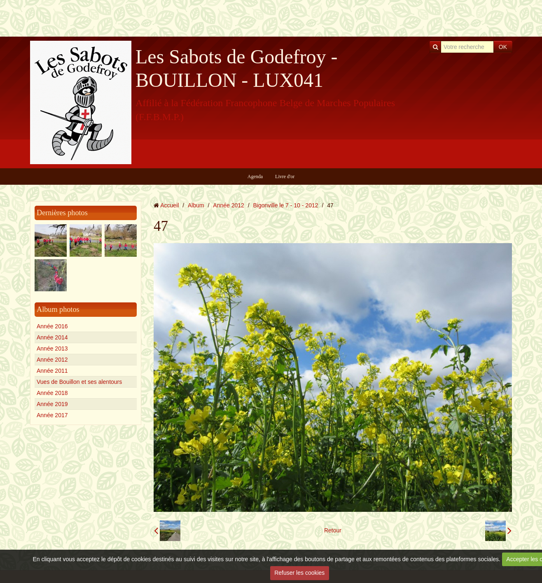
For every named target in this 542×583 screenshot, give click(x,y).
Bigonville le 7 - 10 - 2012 (285, 205)
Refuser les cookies (299, 572)
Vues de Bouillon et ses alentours (79, 382)
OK (503, 47)
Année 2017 (52, 415)
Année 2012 (52, 359)
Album (196, 205)
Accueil (169, 205)
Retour (332, 530)
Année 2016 (52, 326)
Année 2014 (52, 337)
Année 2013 (52, 348)
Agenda (255, 176)
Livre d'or (284, 176)
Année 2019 (52, 404)
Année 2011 (52, 370)
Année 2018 (52, 393)
